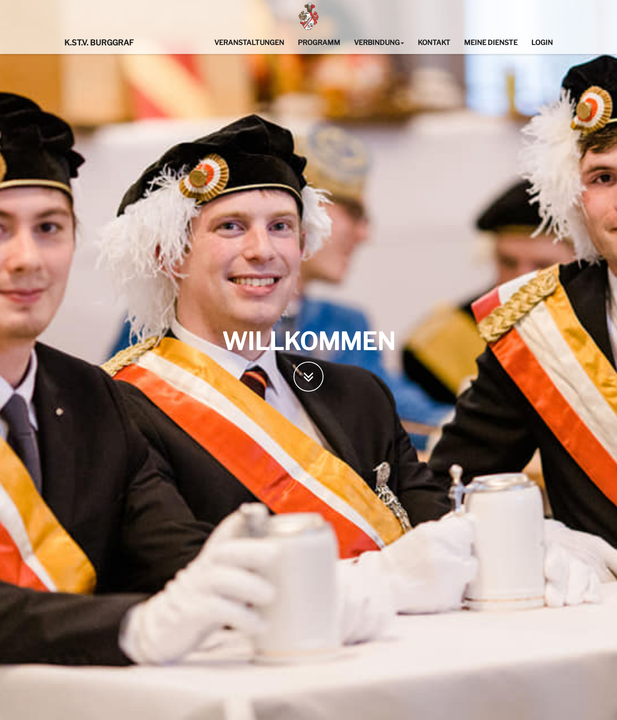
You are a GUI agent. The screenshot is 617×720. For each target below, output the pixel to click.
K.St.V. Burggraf (99, 42)
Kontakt (434, 43)
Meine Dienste (491, 43)
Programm (319, 43)
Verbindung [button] (379, 43)
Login (542, 43)
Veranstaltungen (249, 43)
